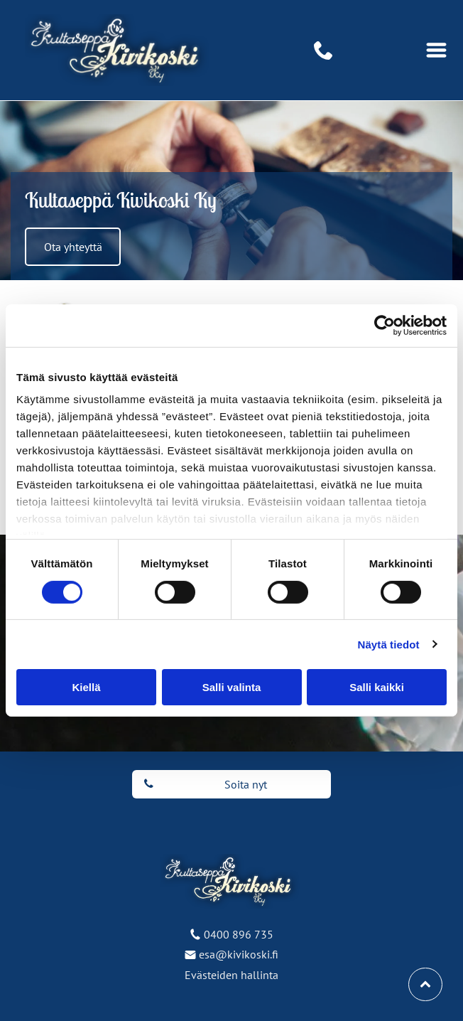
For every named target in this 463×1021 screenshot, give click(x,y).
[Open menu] (436, 50)
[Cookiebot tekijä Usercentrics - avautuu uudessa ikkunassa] (384, 325)
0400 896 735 (238, 934)
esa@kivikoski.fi (238, 954)
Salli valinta (231, 687)
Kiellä (86, 687)
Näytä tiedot (389, 644)
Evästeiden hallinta (231, 975)
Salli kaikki (376, 687)
